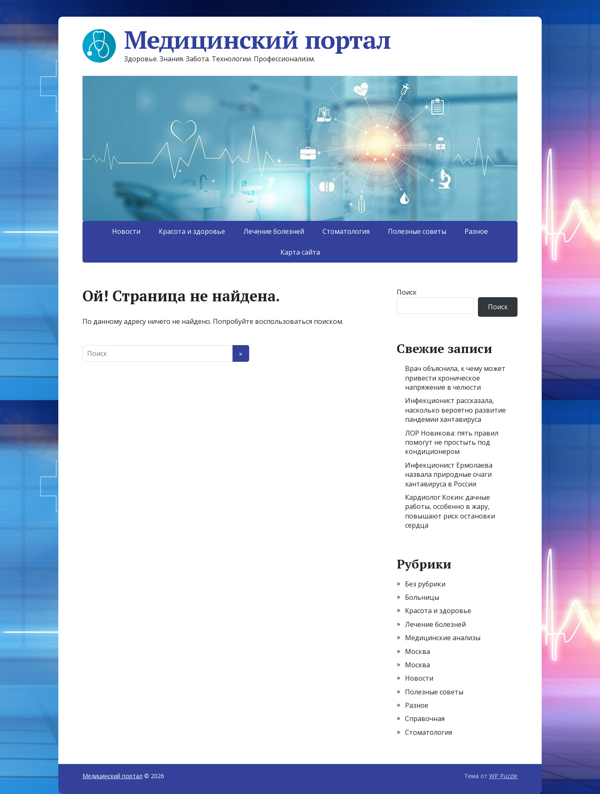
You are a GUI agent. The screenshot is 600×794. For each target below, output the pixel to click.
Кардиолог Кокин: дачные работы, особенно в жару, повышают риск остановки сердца (450, 511)
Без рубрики (425, 584)
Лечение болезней (273, 231)
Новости (126, 231)
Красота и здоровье (192, 231)
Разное (476, 231)
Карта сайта (300, 252)
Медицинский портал (236, 39)
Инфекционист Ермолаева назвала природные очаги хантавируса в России (448, 474)
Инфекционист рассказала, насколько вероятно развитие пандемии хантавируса (455, 410)
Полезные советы (417, 231)
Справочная (425, 718)
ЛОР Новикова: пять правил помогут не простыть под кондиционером (451, 442)
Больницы (422, 597)
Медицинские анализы (442, 637)
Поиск (407, 292)
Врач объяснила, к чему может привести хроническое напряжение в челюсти (455, 378)
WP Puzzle (503, 776)
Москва (417, 651)
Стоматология (346, 231)
